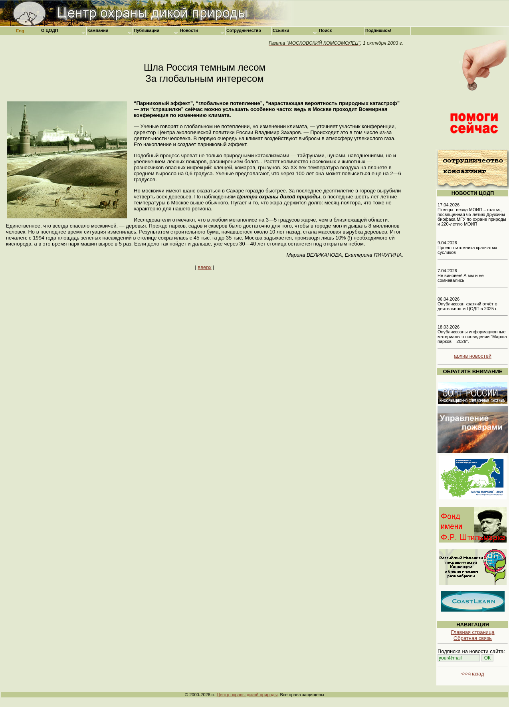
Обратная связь (473, 638)
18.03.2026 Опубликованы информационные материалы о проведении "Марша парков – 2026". (472, 334)
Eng (20, 30)
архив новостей (472, 356)
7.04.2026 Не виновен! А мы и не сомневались (461, 275)
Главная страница (472, 632)
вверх (204, 267)
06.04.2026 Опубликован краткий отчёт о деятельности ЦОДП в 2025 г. (467, 304)
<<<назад (472, 674)
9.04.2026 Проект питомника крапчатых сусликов (467, 247)
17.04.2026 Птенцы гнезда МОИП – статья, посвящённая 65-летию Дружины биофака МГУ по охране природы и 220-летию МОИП (472, 214)
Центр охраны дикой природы (247, 694)
